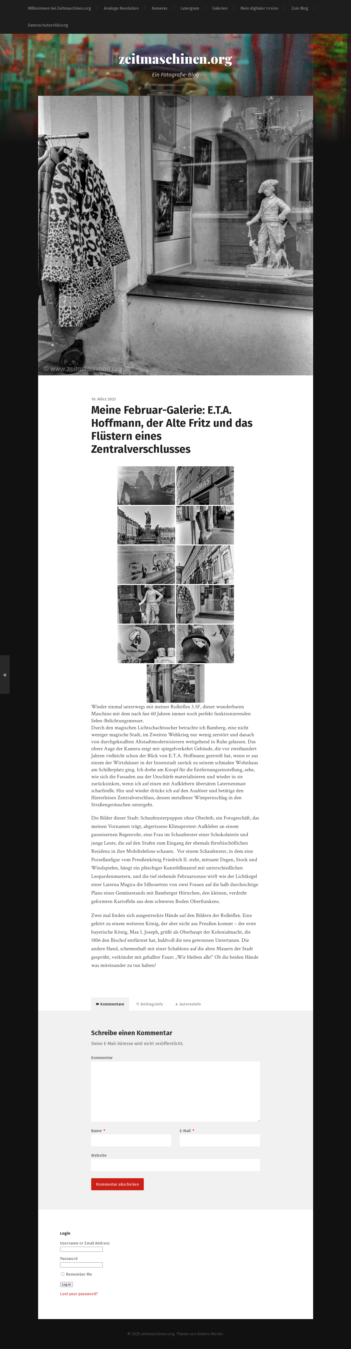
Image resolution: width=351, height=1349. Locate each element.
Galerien (219, 8)
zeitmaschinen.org (175, 58)
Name (98, 1131)
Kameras (159, 8)
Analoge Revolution (121, 8)
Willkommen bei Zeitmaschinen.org (59, 8)
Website (99, 1155)
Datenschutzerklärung (48, 25)
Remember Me (76, 1274)
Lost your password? (79, 1294)
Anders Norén (210, 1334)
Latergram (189, 8)
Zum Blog (299, 8)
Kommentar (102, 1058)
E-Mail (187, 1131)
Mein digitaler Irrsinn (259, 8)
